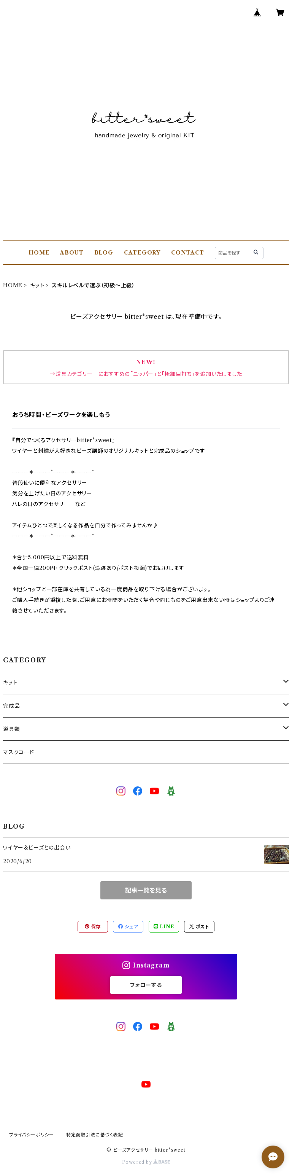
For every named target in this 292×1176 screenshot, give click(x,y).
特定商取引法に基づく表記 (94, 1135)
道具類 (11, 729)
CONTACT (188, 252)
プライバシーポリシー (31, 1135)
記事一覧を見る (146, 890)
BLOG (103, 252)
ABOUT (72, 252)
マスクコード (18, 752)
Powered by (146, 1162)
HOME (39, 252)
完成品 (11, 705)
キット (37, 285)
